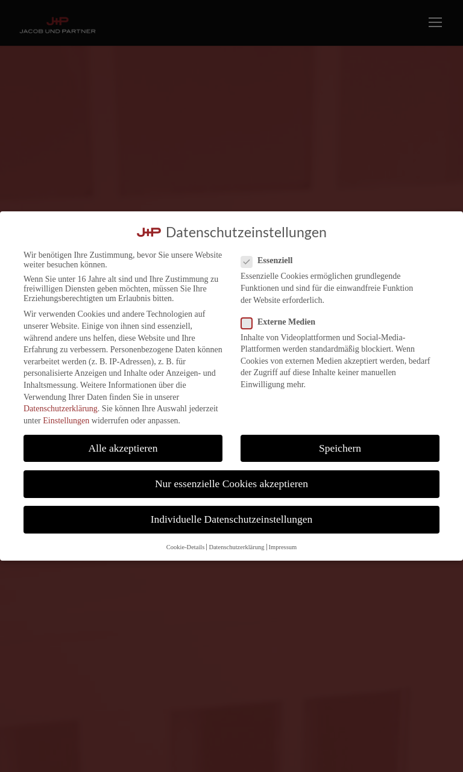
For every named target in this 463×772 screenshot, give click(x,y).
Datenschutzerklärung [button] (236, 547)
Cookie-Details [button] (185, 547)
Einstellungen (66, 420)
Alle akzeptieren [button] (122, 448)
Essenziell (272, 261)
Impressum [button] (283, 547)
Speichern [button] (340, 448)
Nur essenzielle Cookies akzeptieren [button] (231, 484)
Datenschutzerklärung (61, 408)
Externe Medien (283, 322)
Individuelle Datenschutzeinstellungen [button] (232, 519)
